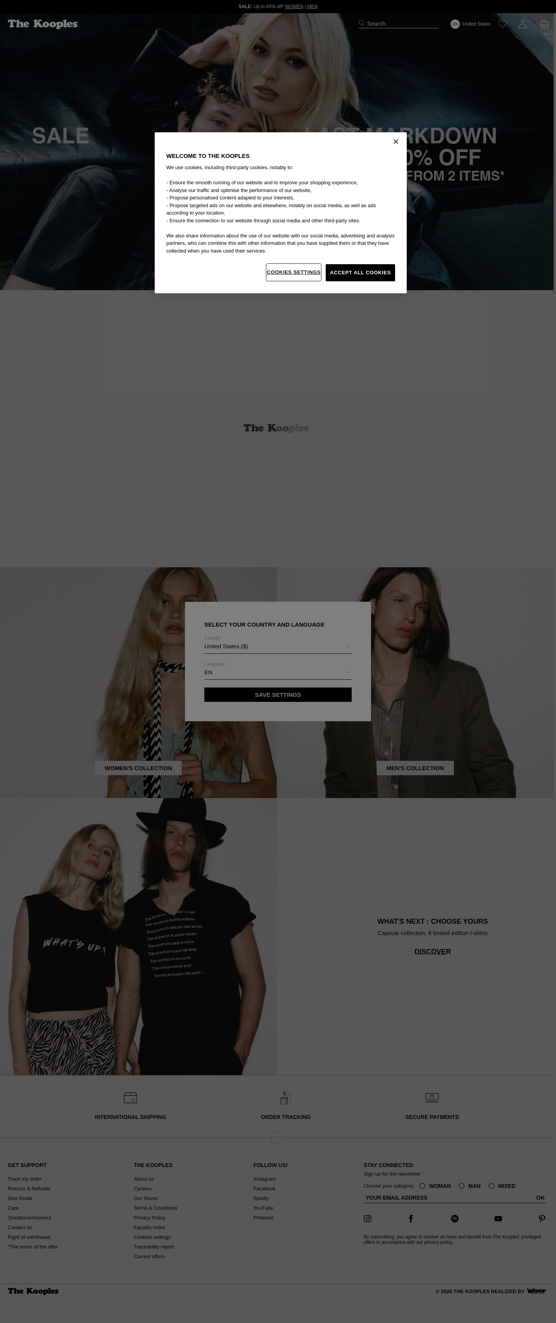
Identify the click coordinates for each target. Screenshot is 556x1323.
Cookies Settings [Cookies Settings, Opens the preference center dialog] (294, 272)
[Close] (395, 141)
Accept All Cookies (360, 272)
